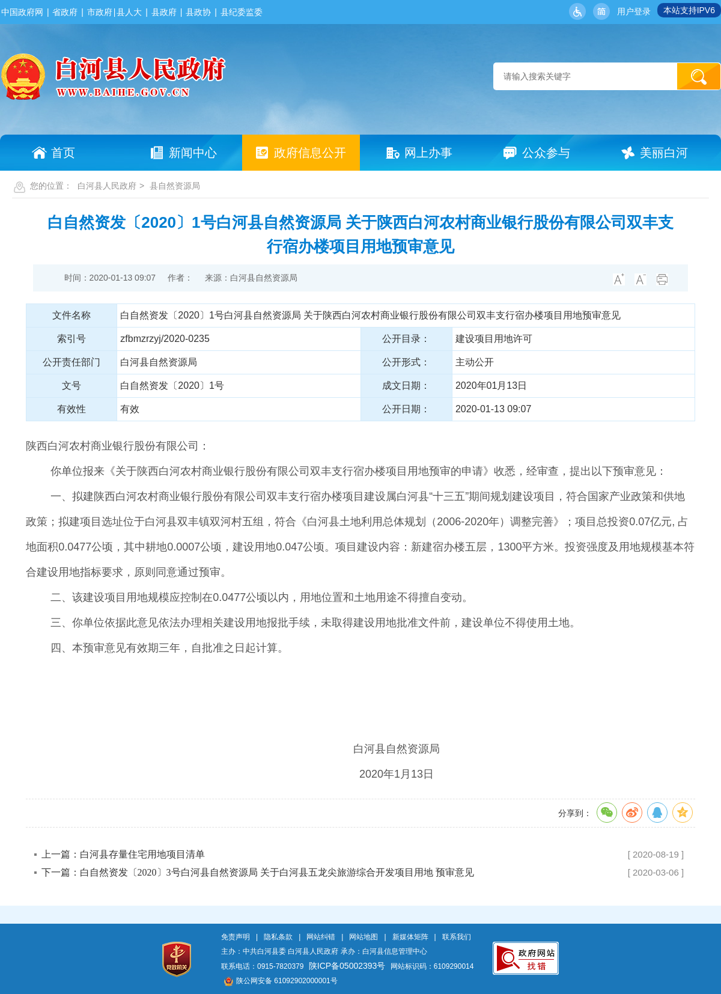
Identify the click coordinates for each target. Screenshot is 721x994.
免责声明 (235, 937)
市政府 (99, 12)
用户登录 (634, 11)
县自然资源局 (175, 186)
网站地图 (363, 937)
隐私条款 (278, 937)
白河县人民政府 (107, 186)
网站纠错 (320, 937)
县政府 (164, 12)
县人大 (129, 12)
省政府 (65, 12)
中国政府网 (22, 12)
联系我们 (456, 937)
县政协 (198, 12)
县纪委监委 (242, 12)
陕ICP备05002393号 (347, 966)
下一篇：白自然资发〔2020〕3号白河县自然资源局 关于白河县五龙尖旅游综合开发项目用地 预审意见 (257, 872)
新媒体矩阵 (410, 937)
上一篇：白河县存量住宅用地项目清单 (123, 854)
